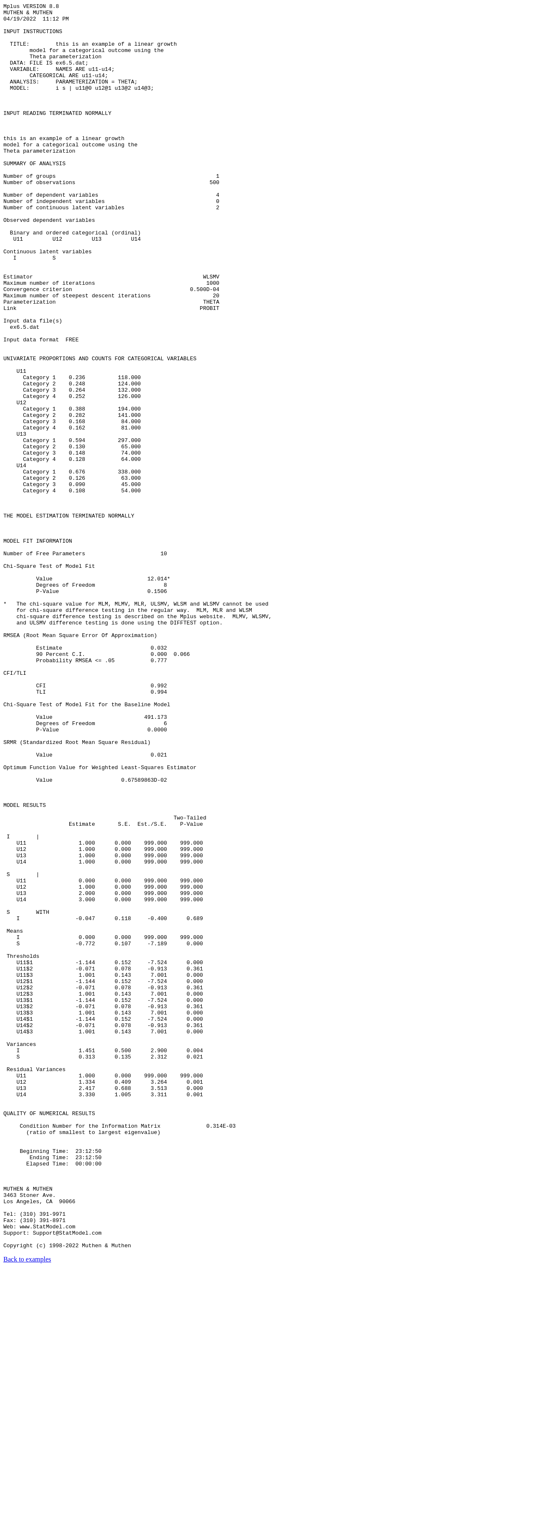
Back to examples (27, 1508)
